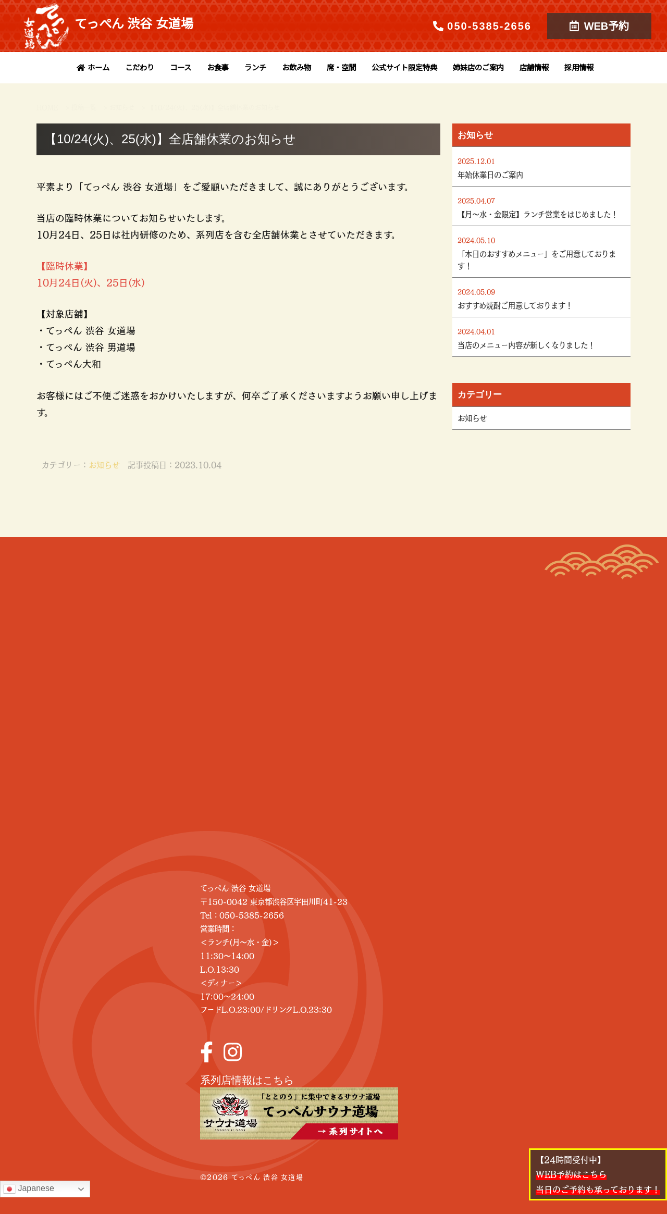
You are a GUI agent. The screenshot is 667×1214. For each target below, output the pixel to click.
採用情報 (579, 68)
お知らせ (104, 464)
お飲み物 (296, 68)
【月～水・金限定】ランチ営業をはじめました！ (538, 214)
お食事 (218, 68)
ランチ (255, 68)
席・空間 (341, 68)
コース (180, 68)
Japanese (28, 1189)
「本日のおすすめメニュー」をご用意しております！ (537, 259)
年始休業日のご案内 (490, 174)
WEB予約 (599, 26)
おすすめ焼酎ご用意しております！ (515, 305)
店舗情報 (534, 68)
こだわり (139, 68)
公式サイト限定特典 (404, 68)
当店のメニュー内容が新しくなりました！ (526, 345)
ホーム (91, 68)
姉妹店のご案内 (478, 68)
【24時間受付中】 (598, 1174)
